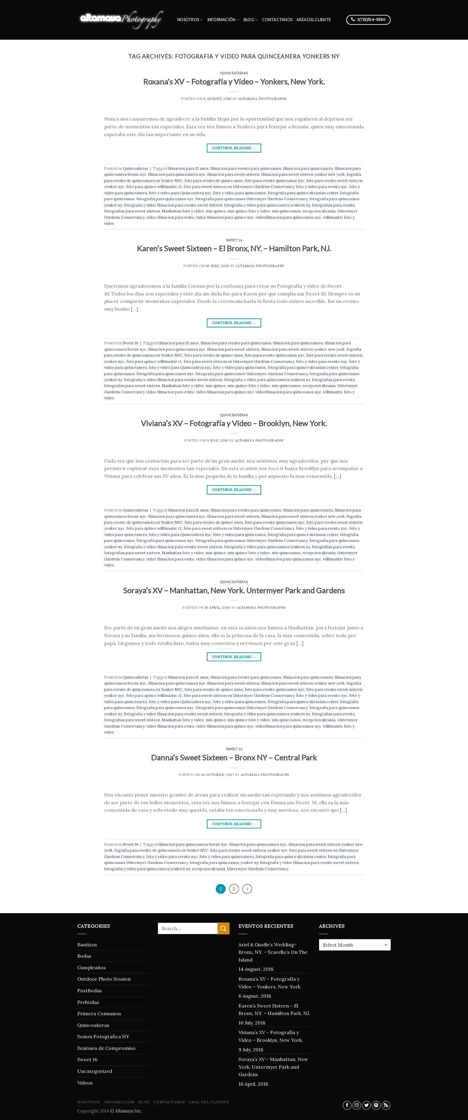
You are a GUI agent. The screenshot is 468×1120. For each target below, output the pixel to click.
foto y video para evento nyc (321, 186)
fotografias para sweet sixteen (132, 211)
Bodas (84, 956)
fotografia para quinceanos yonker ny (224, 862)
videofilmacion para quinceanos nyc (288, 217)
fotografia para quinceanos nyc (165, 198)
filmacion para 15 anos (188, 168)
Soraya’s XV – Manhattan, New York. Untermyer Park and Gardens (234, 590)
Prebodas (88, 1002)
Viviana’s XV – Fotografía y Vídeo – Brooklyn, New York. (234, 423)
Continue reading (234, 148)
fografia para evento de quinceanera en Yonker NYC (161, 850)
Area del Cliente (313, 19)
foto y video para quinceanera (226, 856)
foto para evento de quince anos (213, 180)
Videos (85, 1083)
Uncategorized (94, 1071)
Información (223, 20)
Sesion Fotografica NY (103, 1036)
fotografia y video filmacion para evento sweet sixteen (173, 205)
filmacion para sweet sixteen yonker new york (303, 174)
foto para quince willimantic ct (154, 186)
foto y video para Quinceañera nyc (180, 192)
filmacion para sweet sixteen (233, 174)
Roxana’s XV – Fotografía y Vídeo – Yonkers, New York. (234, 81)
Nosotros (190, 20)
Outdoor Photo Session (104, 979)
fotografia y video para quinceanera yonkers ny (267, 205)
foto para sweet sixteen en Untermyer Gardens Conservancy (239, 186)
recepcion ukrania (318, 211)
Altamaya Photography (262, 99)
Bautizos (87, 945)
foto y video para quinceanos (239, 192)
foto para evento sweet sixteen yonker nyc (248, 850)
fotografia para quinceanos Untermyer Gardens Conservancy (251, 198)
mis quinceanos (286, 211)
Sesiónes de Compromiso (106, 1048)
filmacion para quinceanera (308, 168)
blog (251, 20)
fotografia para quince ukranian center (303, 192)
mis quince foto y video (248, 211)
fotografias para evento (333, 205)
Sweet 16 (234, 240)
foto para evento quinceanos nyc (274, 180)
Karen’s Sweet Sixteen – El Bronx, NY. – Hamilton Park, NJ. (234, 248)
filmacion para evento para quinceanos (245, 168)
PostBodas (89, 990)
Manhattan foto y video (183, 211)
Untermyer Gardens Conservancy (258, 868)
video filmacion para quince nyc (225, 217)
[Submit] (224, 928)
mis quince (216, 211)
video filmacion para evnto (170, 217)
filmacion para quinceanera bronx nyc (192, 844)
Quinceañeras (234, 73)
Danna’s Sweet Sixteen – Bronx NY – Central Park (234, 757)
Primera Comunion (99, 1013)
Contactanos (277, 19)
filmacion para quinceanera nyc (176, 174)
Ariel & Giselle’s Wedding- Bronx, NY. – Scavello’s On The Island (272, 952)
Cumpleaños (91, 967)
